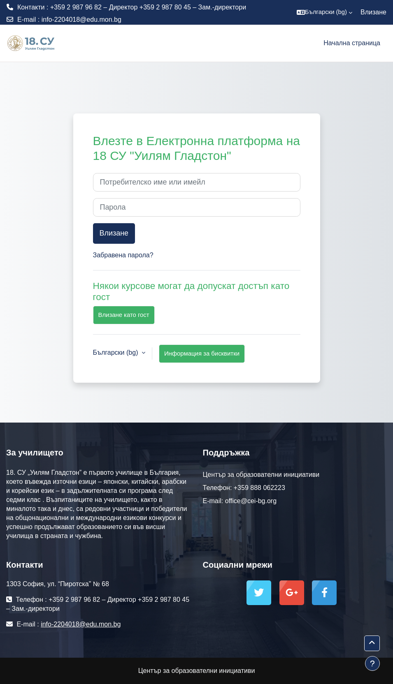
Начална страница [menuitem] (351, 42)
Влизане (373, 12)
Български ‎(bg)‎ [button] (116, 352)
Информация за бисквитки (202, 353)
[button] (324, 12)
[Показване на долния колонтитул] (372, 663)
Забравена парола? (123, 255)
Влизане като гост (123, 315)
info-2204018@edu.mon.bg (81, 19)
